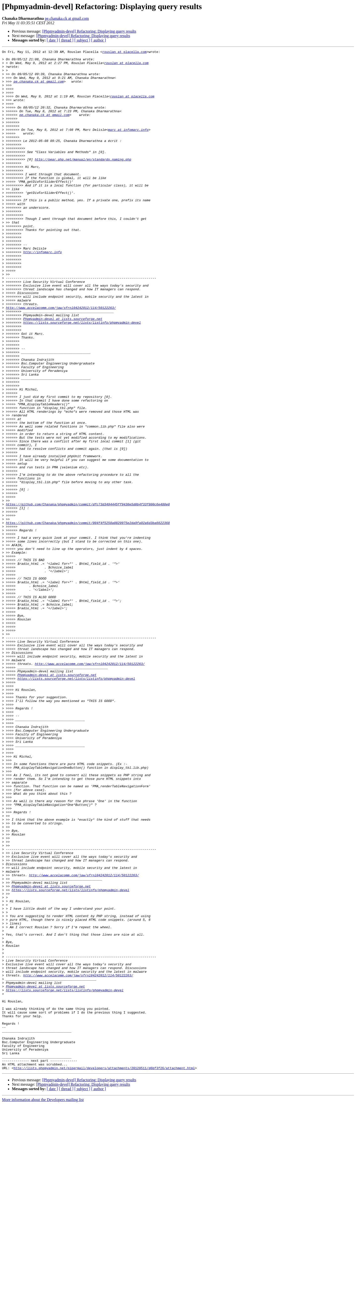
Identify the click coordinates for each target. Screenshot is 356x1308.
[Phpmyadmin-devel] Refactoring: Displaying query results (89, 31)
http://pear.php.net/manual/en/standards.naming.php (83, 181)
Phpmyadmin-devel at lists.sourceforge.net (62, 373)
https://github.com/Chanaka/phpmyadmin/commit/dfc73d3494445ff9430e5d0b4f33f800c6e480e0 (88, 595)
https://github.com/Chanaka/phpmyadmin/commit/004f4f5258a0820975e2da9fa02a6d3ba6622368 (88, 617)
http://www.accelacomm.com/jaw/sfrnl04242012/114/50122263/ (61, 359)
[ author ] (98, 40)
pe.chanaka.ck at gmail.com (67, 18)
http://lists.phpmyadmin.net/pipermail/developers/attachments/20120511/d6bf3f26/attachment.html (104, 1272)
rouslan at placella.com (124, 52)
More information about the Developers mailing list (43, 1304)
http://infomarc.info (42, 293)
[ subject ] (82, 40)
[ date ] (52, 40)
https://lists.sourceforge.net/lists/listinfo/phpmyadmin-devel (82, 377)
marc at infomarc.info (128, 146)
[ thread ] (66, 40)
